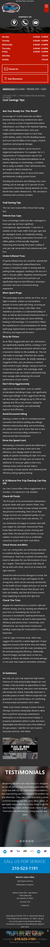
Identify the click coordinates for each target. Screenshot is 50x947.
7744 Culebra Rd (26, 95)
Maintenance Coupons (25, 885)
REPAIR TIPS (33, 88)
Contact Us (25, 905)
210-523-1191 (9, 95)
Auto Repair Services (25, 881)
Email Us (11, 69)
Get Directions (14, 78)
